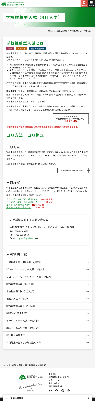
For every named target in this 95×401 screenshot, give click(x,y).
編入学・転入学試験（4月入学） (23, 328)
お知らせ (52, 374)
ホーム (50, 30)
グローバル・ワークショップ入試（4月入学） (30, 276)
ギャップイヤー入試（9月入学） (23, 320)
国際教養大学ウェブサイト (59, 377)
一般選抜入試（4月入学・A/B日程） (25, 262)
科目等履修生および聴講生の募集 (23, 342)
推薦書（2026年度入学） (18, 204)
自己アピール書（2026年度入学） (23, 199)
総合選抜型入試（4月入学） (20, 284)
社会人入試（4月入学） (18, 298)
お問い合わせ (54, 383)
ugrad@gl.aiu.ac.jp (27, 238)
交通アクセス (54, 380)
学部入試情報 (62, 30)
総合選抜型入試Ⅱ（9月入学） (22, 306)
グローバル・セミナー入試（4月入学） (26, 269)
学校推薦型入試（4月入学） (20, 291)
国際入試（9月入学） (17, 313)
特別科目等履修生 (15, 335)
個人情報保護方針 (56, 386)
